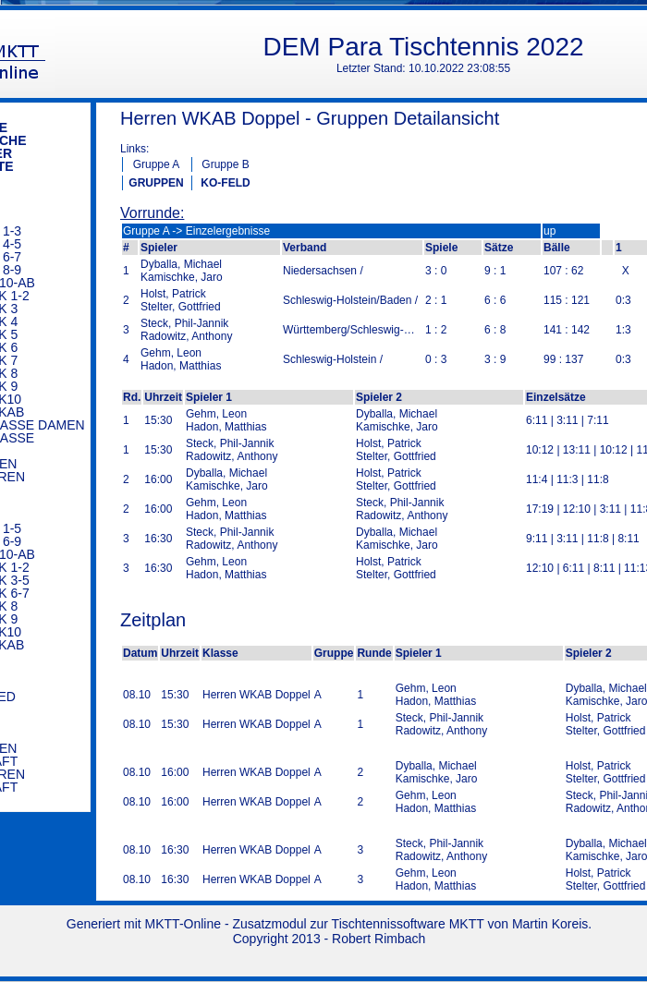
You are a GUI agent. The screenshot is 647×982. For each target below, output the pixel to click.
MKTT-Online (183, 923)
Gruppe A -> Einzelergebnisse (196, 230)
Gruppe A (156, 164)
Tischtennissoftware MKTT (408, 923)
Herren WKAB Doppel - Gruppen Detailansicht (309, 118)
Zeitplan (153, 620)
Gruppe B (225, 164)
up (549, 230)
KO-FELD (225, 182)
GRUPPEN (155, 182)
